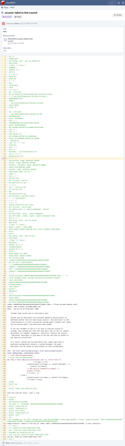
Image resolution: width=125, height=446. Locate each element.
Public (19, 17)
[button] (123, 2)
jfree (16, 23)
